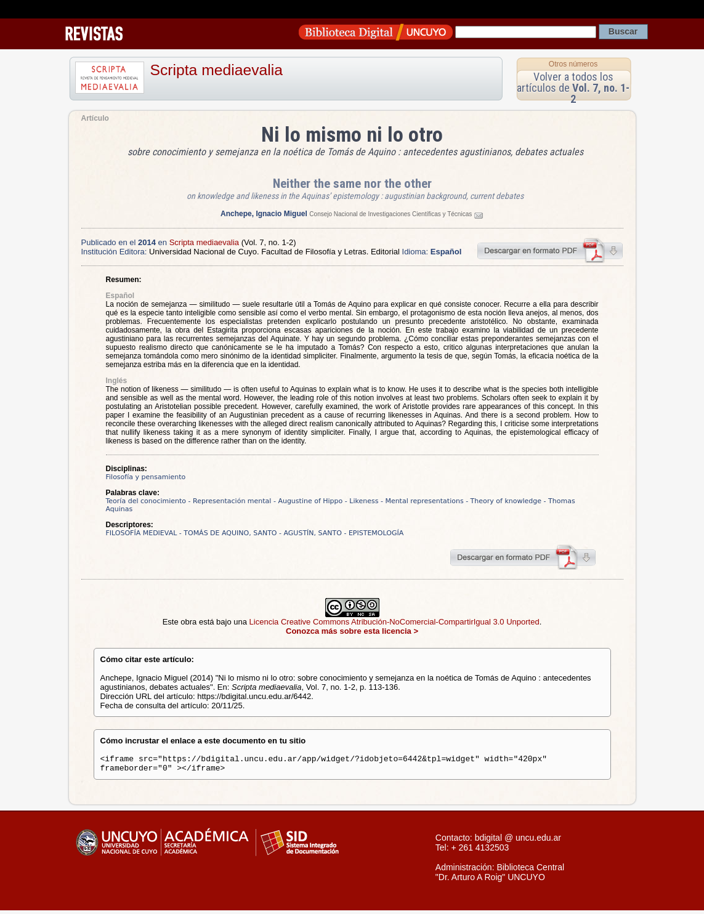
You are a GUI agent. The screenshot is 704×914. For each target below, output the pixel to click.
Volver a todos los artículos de (573, 87)
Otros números (573, 64)
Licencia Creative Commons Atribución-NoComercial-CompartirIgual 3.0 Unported (394, 621)
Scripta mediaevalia (216, 70)
